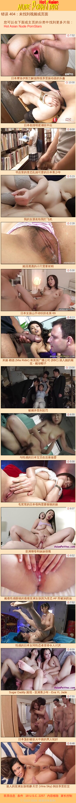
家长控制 (66, 795)
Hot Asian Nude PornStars (23, 26)
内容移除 (53, 795)
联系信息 (9, 795)
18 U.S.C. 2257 (35, 795)
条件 (20, 795)
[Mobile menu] (3, 5)
